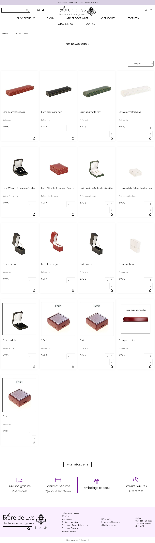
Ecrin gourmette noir (51, 112)
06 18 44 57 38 (135, 485)
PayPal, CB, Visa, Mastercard (58, 485)
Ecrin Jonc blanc (127, 264)
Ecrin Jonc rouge (49, 264)
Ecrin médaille (9, 340)
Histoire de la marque (70, 513)
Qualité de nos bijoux (70, 522)
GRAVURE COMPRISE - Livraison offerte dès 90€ (77, 2)
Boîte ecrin (6, 120)
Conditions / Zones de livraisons (75, 525)
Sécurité (65, 516)
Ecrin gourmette (127, 340)
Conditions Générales (70, 528)
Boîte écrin (45, 348)
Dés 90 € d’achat (19, 485)
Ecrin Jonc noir (9, 264)
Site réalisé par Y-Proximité (77, 540)
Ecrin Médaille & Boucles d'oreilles (18, 188)
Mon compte (67, 519)
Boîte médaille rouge (49, 196)
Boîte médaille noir (10, 196)
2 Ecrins (45, 340)
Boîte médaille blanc (127, 196)
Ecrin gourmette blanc (130, 112)
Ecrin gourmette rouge (13, 112)
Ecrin (82, 340)
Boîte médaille (8, 348)
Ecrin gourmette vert (90, 112)
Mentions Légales (69, 531)
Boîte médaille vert (88, 196)
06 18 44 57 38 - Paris (144, 521)
